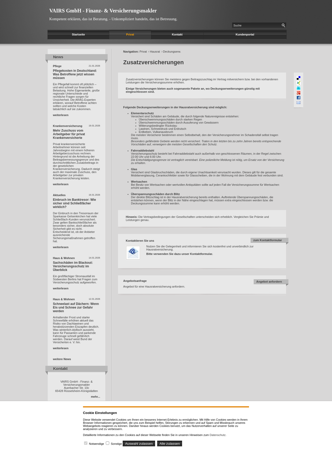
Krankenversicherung (67, 125)
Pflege (57, 66)
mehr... (95, 396)
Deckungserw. (172, 51)
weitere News (62, 359)
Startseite (78, 34)
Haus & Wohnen (64, 258)
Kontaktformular (201, 253)
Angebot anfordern (269, 281)
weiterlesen (60, 115)
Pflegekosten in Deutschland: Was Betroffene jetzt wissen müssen (75, 74)
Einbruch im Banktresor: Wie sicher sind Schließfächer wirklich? (74, 203)
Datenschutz (217, 434)
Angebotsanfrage (135, 280)
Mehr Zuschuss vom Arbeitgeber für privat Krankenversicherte (69, 134)
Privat (130, 34)
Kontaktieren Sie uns (140, 240)
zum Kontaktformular (267, 240)
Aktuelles (59, 195)
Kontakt (177, 34)
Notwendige (96, 443)
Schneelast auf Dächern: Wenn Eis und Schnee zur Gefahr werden (76, 307)
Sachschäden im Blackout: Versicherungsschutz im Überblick (73, 266)
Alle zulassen (170, 444)
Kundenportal (245, 34)
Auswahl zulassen (139, 444)
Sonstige (116, 443)
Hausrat (155, 51)
